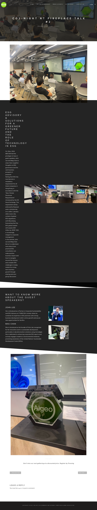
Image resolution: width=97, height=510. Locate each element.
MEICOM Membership (42, 4)
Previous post (16, 472)
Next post (82, 472)
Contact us (79, 4)
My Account (69, 4)
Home (31, 4)
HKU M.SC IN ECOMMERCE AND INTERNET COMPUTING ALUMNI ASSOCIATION (54, 505)
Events (57, 26)
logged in (20, 488)
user (51, 26)
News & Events (57, 4)
